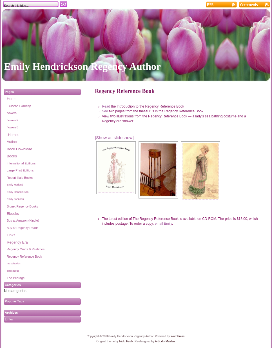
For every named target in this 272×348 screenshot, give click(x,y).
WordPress (177, 336)
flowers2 (12, 120)
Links (11, 235)
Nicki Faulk (126, 341)
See (105, 111)
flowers (12, 113)
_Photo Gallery (19, 106)
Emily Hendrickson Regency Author (82, 66)
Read (106, 106)
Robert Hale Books (20, 177)
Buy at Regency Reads (22, 227)
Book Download (19, 149)
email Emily (163, 224)
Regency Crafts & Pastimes (25, 249)
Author (12, 142)
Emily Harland (15, 184)
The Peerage (15, 278)
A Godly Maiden (165, 341)
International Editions (21, 163)
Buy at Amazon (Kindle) (23, 220)
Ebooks (13, 213)
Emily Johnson (15, 199)
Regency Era (17, 242)
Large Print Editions (20, 170)
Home (11, 99)
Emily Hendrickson (17, 192)
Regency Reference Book (24, 256)
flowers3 (12, 127)
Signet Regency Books (22, 206)
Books (12, 156)
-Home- (13, 135)
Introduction (14, 263)
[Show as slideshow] (114, 137)
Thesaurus (13, 270)
